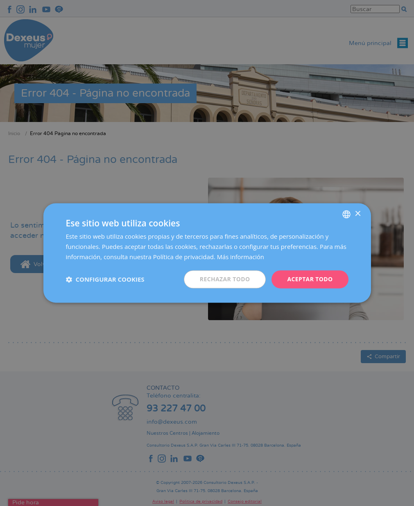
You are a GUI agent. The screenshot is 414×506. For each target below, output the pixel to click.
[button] (105, 279)
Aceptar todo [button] (310, 279)
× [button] (358, 214)
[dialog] (207, 253)
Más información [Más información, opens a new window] (241, 257)
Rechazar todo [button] (224, 279)
